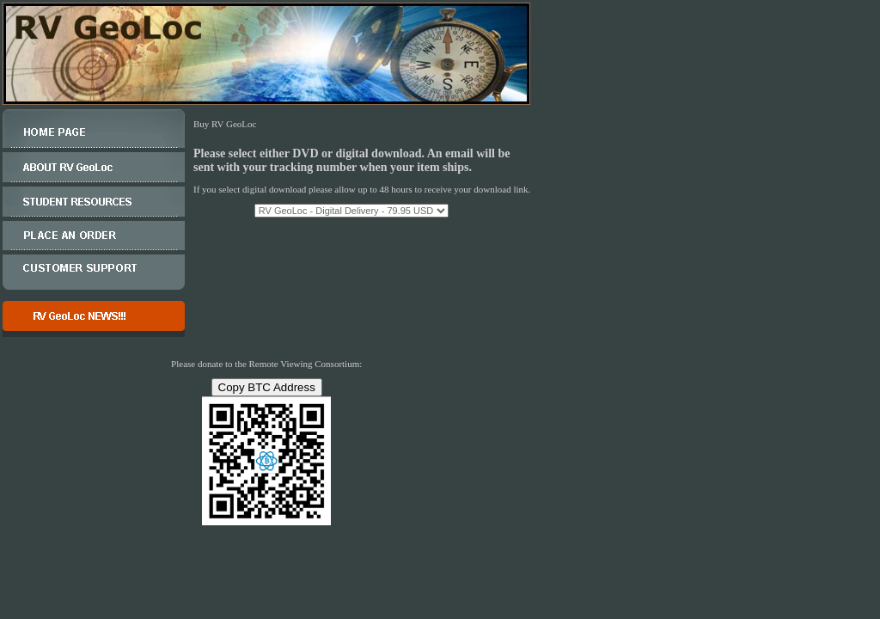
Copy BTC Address (266, 387)
